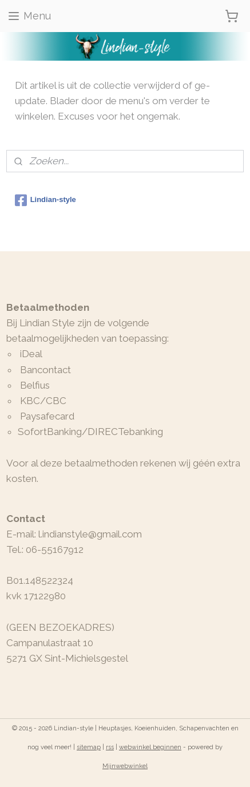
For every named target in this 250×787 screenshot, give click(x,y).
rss (110, 747)
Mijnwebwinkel (125, 766)
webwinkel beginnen (150, 747)
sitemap (89, 747)
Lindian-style (45, 200)
